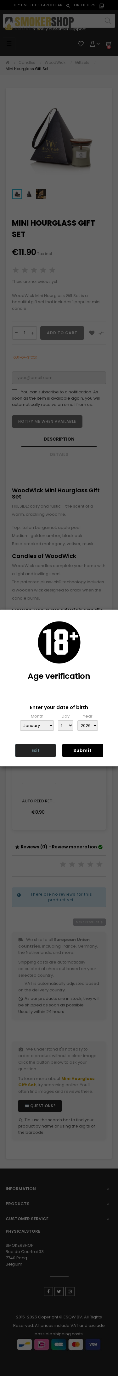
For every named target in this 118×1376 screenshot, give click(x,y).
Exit (35, 750)
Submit (82, 750)
